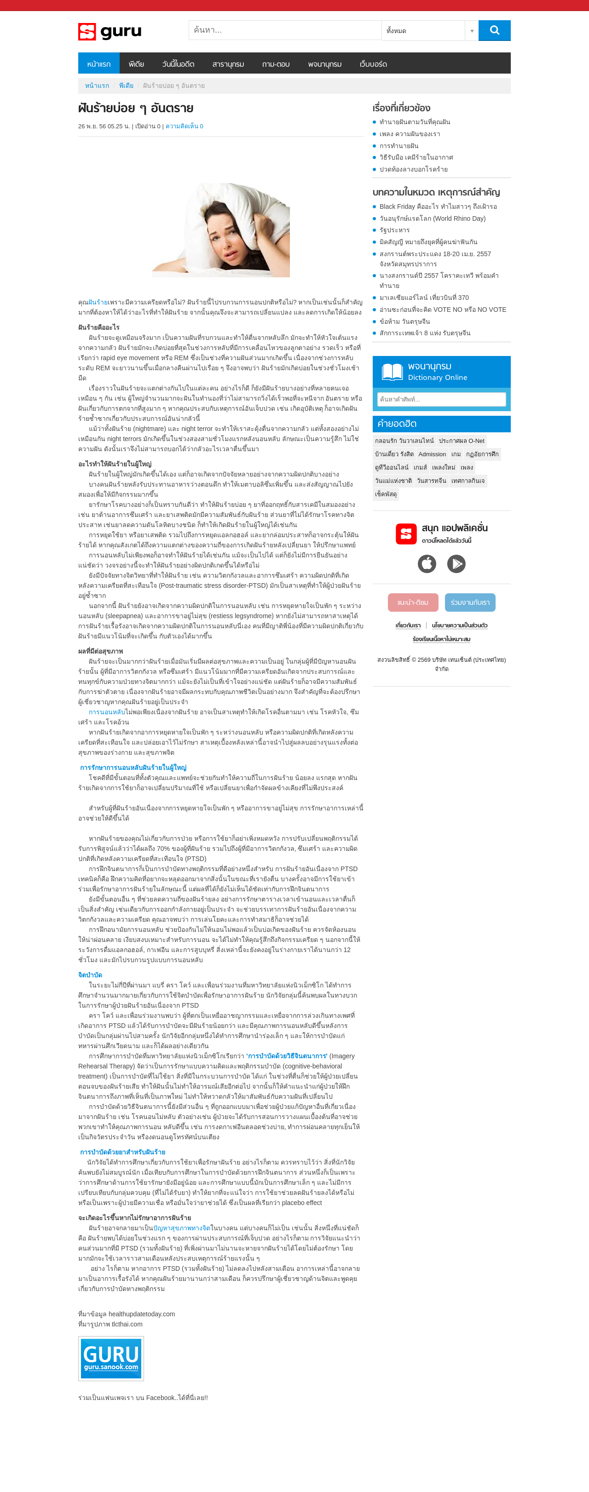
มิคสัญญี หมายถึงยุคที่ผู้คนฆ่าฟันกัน (429, 242)
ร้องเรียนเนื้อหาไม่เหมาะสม (441, 639)
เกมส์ (420, 467)
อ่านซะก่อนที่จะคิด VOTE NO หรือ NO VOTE (443, 309)
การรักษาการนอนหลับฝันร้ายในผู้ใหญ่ (133, 767)
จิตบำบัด (90, 975)
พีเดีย (136, 65)
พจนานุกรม (324, 65)
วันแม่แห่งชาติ (393, 480)
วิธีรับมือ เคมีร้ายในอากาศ (416, 157)
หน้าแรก (98, 65)
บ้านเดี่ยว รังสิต (394, 454)
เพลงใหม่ (444, 467)
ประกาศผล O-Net (462, 440)
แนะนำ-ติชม (413, 602)
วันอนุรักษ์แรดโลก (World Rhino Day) (433, 218)
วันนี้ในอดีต (178, 65)
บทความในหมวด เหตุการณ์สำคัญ (436, 193)
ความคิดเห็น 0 (184, 126)
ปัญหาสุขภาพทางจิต (181, 1228)
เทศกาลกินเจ (468, 480)
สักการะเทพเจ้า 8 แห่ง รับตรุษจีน (425, 333)
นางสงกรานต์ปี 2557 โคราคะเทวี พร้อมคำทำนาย (439, 280)
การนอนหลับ (107, 712)
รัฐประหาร (395, 230)
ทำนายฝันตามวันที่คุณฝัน (415, 122)
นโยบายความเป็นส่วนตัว (460, 626)
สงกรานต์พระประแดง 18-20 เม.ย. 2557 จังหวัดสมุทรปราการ (435, 259)
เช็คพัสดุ (386, 494)
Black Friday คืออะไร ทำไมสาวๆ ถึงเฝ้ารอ (438, 206)
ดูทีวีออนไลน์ (392, 467)
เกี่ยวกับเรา (408, 626)
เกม (456, 454)
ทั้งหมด (396, 30)
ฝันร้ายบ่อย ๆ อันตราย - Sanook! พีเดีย (126, 31)
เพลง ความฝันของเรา (410, 134)
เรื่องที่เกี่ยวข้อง (402, 109)
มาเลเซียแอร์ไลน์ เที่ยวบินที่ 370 (424, 297)
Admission (432, 454)
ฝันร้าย (98, 302)
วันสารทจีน (431, 480)
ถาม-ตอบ (276, 65)
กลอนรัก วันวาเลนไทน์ (404, 440)
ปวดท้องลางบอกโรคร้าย (414, 169)
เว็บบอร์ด (373, 65)
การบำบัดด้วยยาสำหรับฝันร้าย (123, 1152)
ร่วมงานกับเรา (470, 602)
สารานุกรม (228, 65)
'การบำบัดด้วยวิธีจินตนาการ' (287, 1056)
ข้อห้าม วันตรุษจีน (405, 321)
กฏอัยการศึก (482, 454)
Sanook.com (28, 5)
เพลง (467, 467)
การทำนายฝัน (399, 145)
